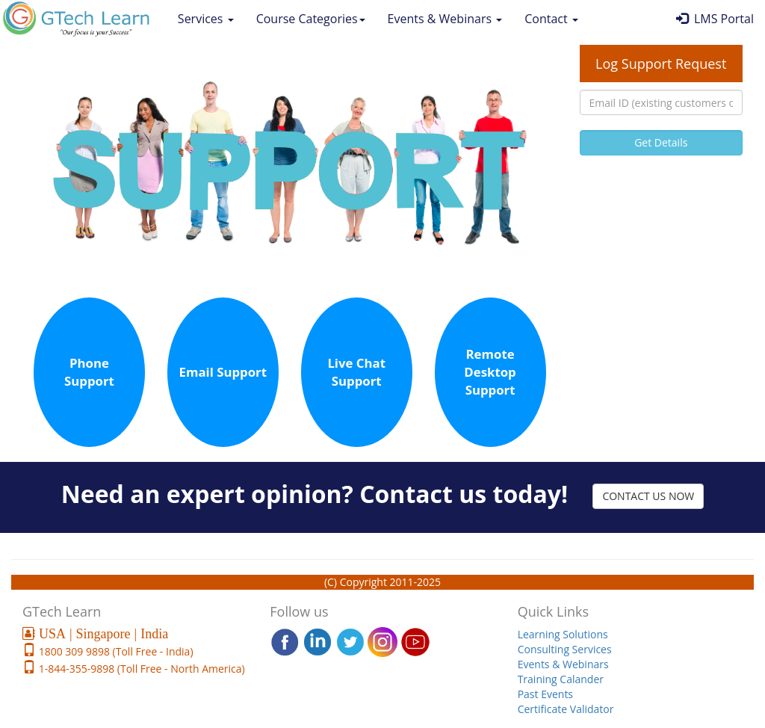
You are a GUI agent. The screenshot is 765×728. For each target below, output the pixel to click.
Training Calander (561, 679)
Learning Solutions (563, 634)
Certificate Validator (566, 709)
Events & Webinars (445, 18)
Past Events (545, 694)
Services (206, 18)
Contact (551, 18)
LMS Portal (715, 18)
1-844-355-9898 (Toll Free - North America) (140, 668)
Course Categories (310, 18)
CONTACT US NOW (648, 496)
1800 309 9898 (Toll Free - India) (114, 651)
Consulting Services (565, 649)
